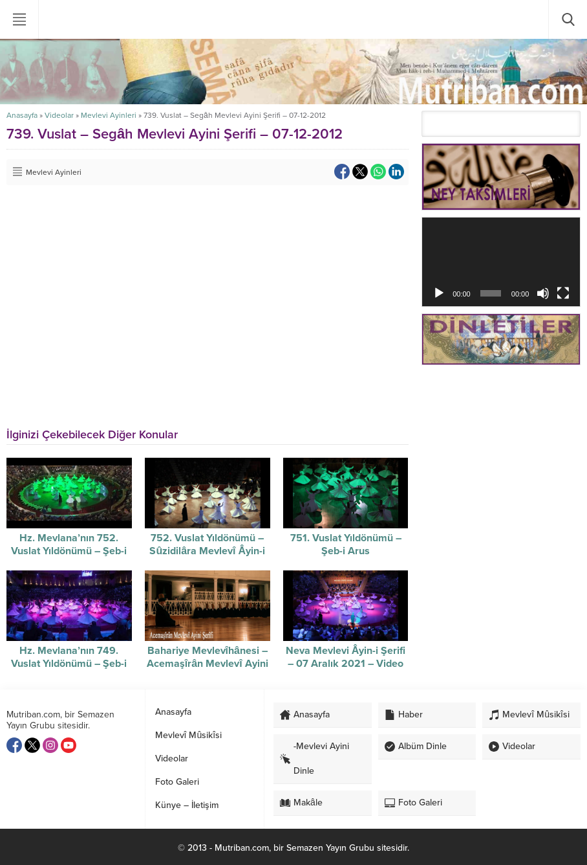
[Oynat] (438, 293)
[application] (501, 262)
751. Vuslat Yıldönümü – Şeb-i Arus (345, 544)
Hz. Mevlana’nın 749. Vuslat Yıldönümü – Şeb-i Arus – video (69, 663)
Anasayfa (21, 115)
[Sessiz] (543, 293)
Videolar (59, 115)
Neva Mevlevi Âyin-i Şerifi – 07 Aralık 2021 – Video (346, 657)
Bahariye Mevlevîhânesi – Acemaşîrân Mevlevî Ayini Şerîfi (207, 663)
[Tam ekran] (563, 293)
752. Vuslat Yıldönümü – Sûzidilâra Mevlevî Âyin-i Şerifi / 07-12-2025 (207, 551)
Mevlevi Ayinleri (108, 115)
